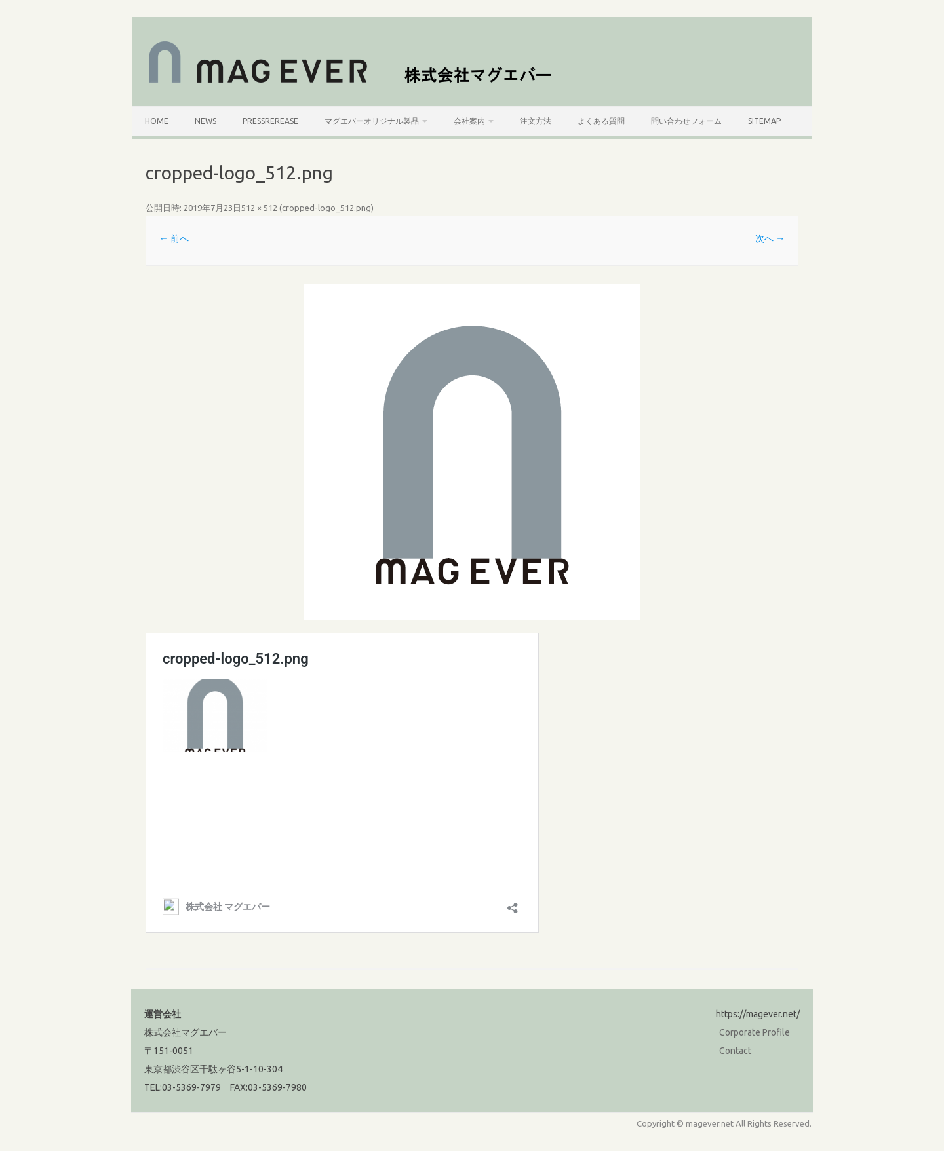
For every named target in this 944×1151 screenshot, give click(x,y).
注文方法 (535, 121)
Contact (735, 1051)
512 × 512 (259, 207)
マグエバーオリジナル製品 (371, 121)
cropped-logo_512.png (326, 207)
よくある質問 (601, 121)
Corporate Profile (754, 1032)
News (205, 121)
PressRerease (270, 121)
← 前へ (174, 238)
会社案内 (469, 121)
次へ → (770, 238)
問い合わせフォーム (686, 121)
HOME (156, 121)
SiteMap (764, 121)
